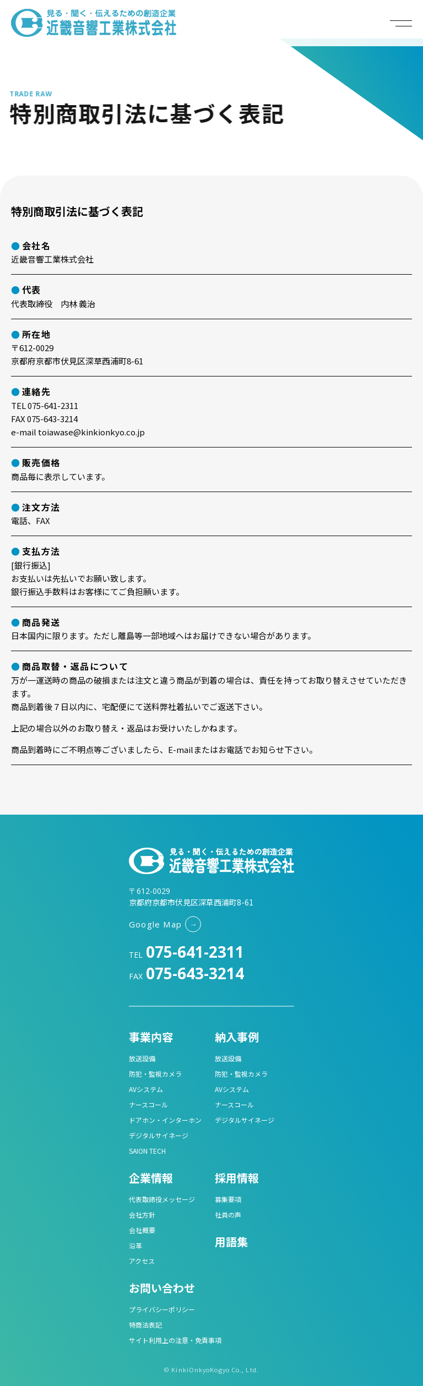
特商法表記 (145, 1324)
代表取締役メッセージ (162, 1199)
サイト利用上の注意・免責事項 (175, 1340)
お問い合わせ (162, 1288)
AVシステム (146, 1089)
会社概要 (142, 1230)
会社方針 (142, 1214)
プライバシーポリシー (162, 1309)
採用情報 (237, 1178)
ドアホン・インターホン (165, 1120)
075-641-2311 (53, 405)
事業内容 (151, 1037)
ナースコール (148, 1104)
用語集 (231, 1241)
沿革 (135, 1245)
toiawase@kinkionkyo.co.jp (91, 432)
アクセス (142, 1260)
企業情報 (151, 1178)
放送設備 (142, 1058)
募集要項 (228, 1199)
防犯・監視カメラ (155, 1073)
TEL (186, 955)
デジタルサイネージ (158, 1135)
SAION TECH (147, 1150)
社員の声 (228, 1214)
